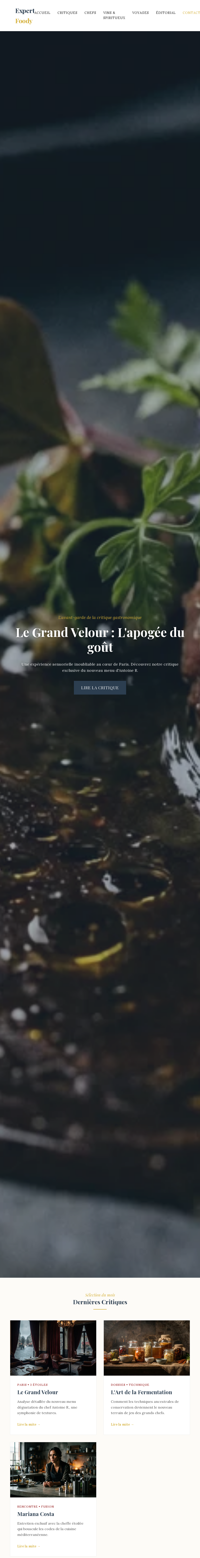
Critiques (67, 13)
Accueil (42, 13)
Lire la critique (100, 687)
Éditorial (166, 13)
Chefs (90, 13)
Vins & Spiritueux (114, 15)
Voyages (140, 13)
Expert (25, 15)
